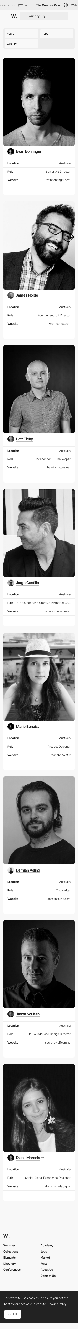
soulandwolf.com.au (58, 1042)
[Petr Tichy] (20, 439)
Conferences (12, 1269)
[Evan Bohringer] (24, 151)
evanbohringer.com (58, 180)
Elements (9, 1257)
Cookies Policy (56, 1303)
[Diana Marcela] (26, 1157)
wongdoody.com (60, 323)
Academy (47, 1245)
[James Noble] (22, 295)
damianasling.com (59, 898)
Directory (9, 1263)
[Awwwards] (14, 16)
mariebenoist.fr (61, 755)
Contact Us (48, 1275)
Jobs (44, 1251)
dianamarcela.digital (58, 1186)
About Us (47, 1269)
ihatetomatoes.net (59, 467)
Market (45, 1257)
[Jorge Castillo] (23, 582)
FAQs (44, 1263)
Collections (10, 1251)
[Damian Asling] (23, 870)
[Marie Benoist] (23, 726)
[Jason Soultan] (23, 1014)
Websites (9, 1245)
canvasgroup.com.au (57, 611)
